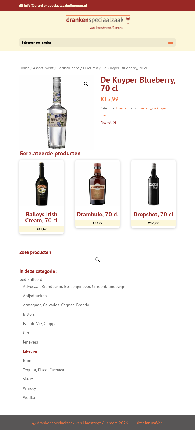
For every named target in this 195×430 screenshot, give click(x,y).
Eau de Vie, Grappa (40, 323)
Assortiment (43, 68)
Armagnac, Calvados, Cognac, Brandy (56, 305)
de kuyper (159, 108)
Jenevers (30, 342)
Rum (27, 360)
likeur (105, 115)
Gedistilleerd (68, 68)
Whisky (29, 388)
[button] (86, 84)
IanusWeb (154, 423)
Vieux (28, 379)
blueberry (144, 108)
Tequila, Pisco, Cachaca (43, 370)
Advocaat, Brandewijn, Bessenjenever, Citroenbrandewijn (74, 286)
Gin (26, 332)
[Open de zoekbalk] (97, 259)
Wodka (29, 397)
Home (24, 68)
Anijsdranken (35, 295)
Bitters (29, 314)
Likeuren (90, 68)
